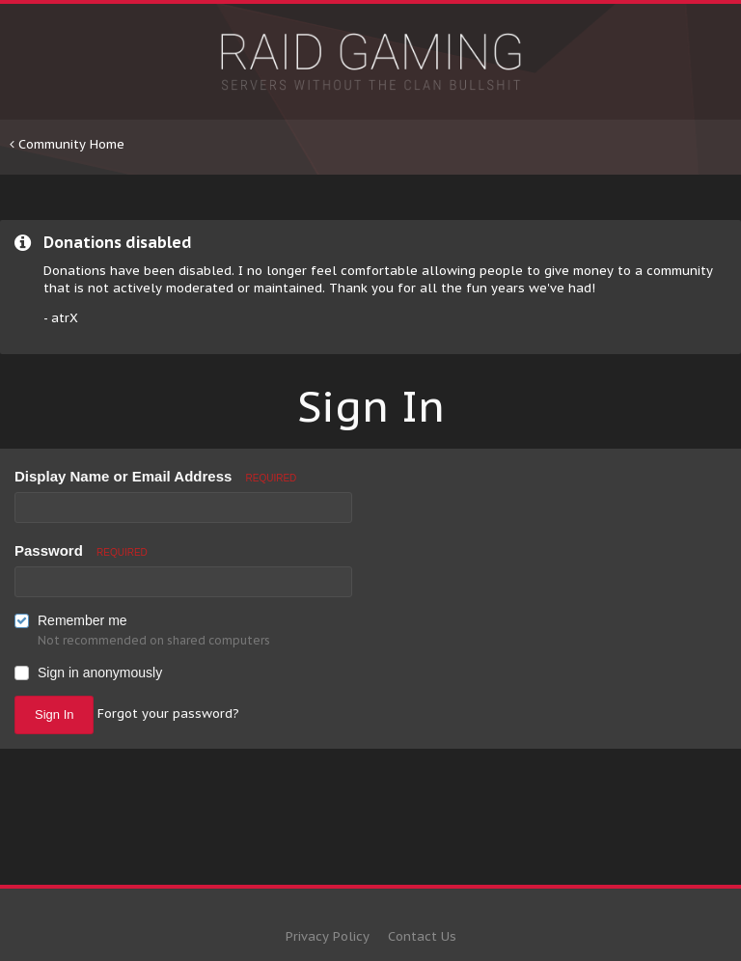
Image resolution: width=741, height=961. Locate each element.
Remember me (82, 620)
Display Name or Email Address (155, 476)
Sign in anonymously (100, 672)
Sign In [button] (54, 714)
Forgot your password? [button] (168, 713)
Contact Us (422, 936)
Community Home (67, 144)
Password (81, 550)
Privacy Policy (328, 936)
